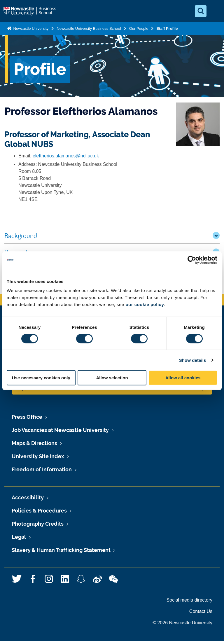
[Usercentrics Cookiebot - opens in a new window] (191, 260)
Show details (192, 359)
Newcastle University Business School (89, 28)
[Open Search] (200, 11)
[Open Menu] (214, 11)
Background (112, 235)
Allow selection (112, 377)
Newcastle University (30, 28)
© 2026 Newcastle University (182, 622)
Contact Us (200, 611)
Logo (30, 11)
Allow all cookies (183, 377)
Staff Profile (167, 28)
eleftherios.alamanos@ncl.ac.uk (66, 155)
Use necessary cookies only (41, 377)
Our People (138, 28)
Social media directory (189, 599)
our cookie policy (144, 304)
